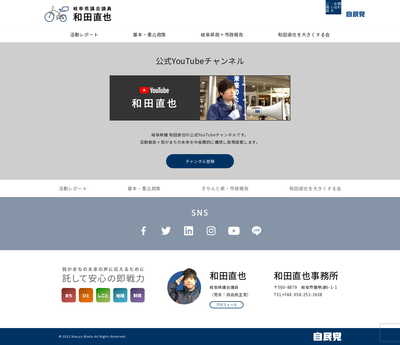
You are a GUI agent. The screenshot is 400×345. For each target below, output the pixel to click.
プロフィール (226, 304)
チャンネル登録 (200, 161)
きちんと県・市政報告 (225, 188)
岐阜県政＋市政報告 (222, 34)
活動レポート (84, 34)
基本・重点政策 (149, 34)
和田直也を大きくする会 (304, 34)
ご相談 (307, 14)
